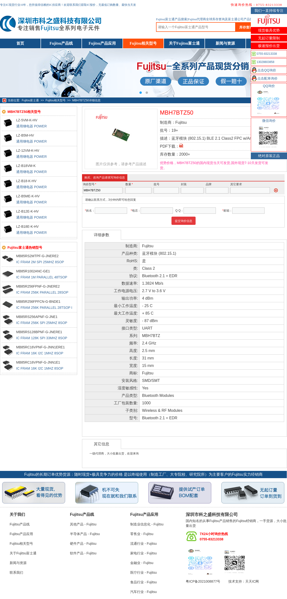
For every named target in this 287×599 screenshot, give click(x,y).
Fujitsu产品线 (61, 43)
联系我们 (16, 572)
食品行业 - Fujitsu (143, 582)
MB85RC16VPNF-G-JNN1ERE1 (40, 347)
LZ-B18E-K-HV (27, 226)
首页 (20, 43)
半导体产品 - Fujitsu (85, 534)
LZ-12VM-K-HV (27, 150)
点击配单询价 (267, 78)
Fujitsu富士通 (30, 100)
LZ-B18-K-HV (26, 181)
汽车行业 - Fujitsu (143, 592)
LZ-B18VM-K (26, 166)
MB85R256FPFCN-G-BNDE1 (38, 301)
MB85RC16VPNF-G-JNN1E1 (38, 362)
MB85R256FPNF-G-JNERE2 (38, 286)
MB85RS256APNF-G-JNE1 (36, 317)
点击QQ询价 (266, 70)
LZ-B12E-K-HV (27, 211)
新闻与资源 (225, 43)
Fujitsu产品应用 (102, 43)
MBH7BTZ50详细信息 (86, 100)
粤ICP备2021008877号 (203, 581)
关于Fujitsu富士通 (184, 43)
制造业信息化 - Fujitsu (147, 524)
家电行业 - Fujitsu (143, 553)
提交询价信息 (183, 221)
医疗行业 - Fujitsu (143, 572)
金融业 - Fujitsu (141, 563)
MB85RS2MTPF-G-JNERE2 (37, 256)
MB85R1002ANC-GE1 (33, 271)
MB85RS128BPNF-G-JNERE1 (39, 332)
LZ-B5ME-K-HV (28, 196)
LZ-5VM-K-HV (26, 120)
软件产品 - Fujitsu (83, 553)
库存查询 (246, 27)
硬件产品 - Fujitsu (83, 543)
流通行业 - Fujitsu (143, 543)
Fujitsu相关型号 (143, 43)
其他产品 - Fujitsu (83, 524)
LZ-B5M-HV (25, 135)
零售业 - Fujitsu (141, 534)
